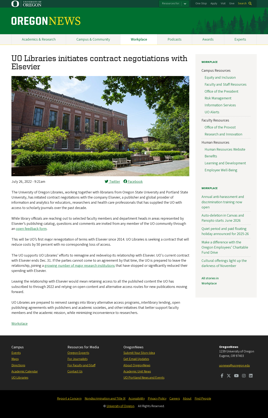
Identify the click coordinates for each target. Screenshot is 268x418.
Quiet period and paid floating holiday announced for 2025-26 (225, 231)
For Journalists (77, 359)
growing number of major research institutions (80, 265)
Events (16, 353)
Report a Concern (69, 398)
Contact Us (74, 371)
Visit (223, 3)
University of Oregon (120, 406)
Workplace (139, 39)
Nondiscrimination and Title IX (105, 398)
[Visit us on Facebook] (222, 376)
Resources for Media (83, 347)
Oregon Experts (78, 353)
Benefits (211, 156)
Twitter (112, 181)
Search (242, 3)
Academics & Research (39, 39)
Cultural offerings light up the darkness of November (224, 263)
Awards (208, 39)
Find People (203, 398)
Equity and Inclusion (220, 77)
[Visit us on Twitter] (228, 376)
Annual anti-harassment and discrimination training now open (223, 202)
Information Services (220, 105)
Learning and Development (225, 163)
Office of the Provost (220, 127)
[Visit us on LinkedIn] (250, 376)
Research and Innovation (223, 134)
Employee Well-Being (221, 170)
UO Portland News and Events (143, 377)
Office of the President (221, 91)
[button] (100, 175)
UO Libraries (19, 377)
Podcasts (175, 39)
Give (231, 3)
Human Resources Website (225, 149)
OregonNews (133, 347)
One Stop (201, 3)
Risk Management (218, 98)
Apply (214, 3)
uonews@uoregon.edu (234, 365)
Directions (18, 365)
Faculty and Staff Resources (226, 84)
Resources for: (171, 3)
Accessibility (137, 398)
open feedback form (31, 228)
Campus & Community (93, 39)
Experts (240, 39)
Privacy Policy (157, 398)
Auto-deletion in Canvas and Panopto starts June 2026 (223, 218)
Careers (174, 398)
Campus (17, 347)
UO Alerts (212, 112)
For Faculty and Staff (81, 365)
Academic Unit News (137, 371)
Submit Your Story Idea (139, 353)
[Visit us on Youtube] (236, 376)
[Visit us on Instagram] (243, 376)
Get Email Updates (136, 359)
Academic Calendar (24, 371)
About (187, 398)
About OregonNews (136, 365)
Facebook (133, 181)
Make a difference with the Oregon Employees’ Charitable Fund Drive (225, 247)
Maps (15, 359)
